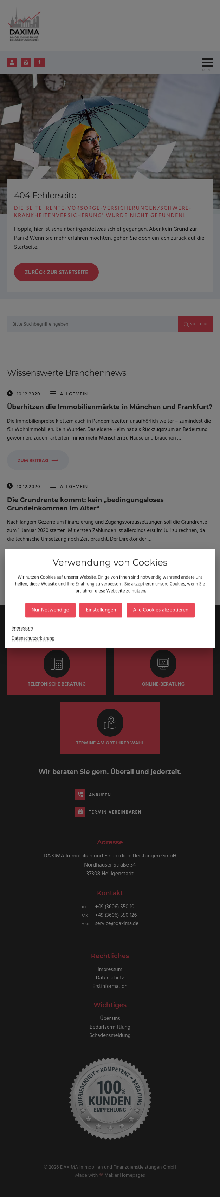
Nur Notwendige (60, 608)
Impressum (37, 623)
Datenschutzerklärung (46, 632)
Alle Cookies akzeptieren (152, 608)
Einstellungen (102, 608)
